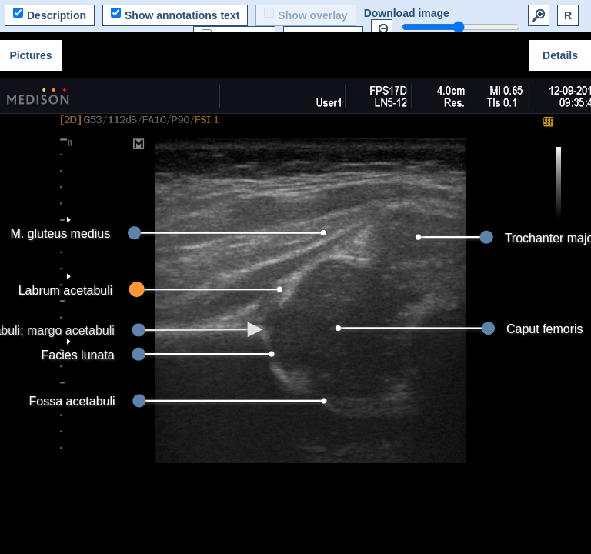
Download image (406, 13)
